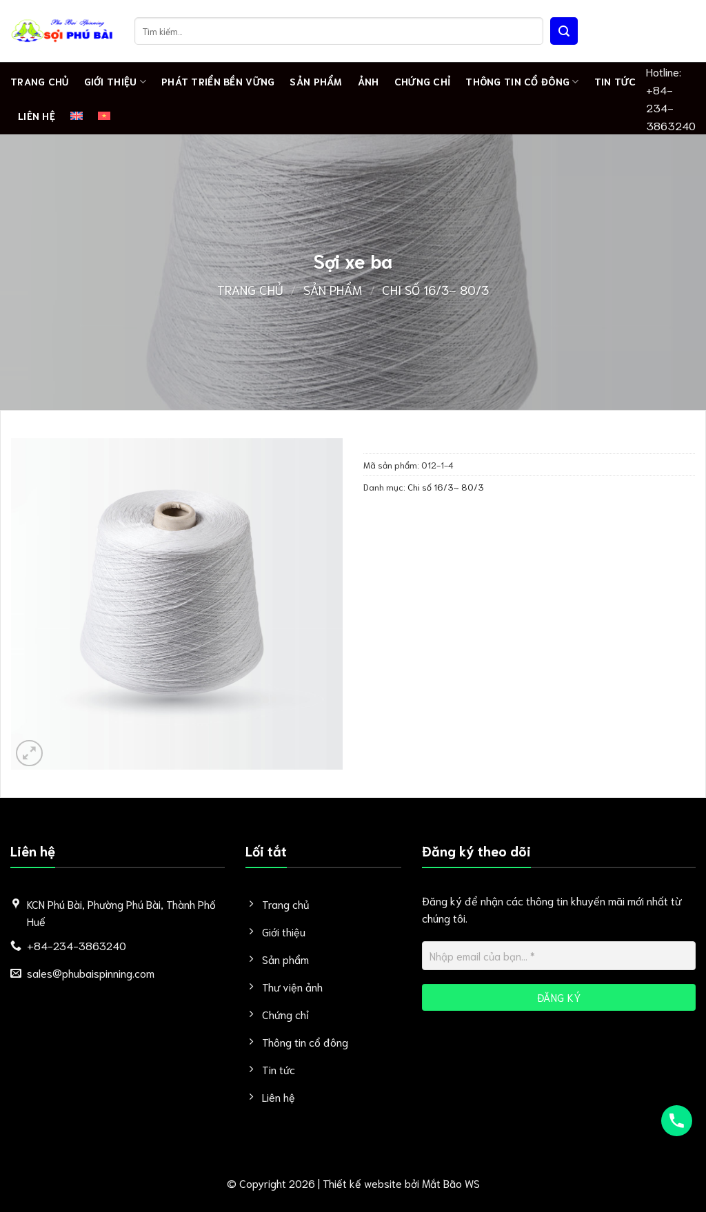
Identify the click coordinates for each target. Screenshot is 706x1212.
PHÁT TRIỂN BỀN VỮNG (217, 81)
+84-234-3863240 (671, 107)
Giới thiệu (115, 81)
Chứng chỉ (422, 81)
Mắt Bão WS (451, 1182)
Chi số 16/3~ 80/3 (435, 289)
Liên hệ (36, 115)
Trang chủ (39, 81)
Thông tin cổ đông (521, 81)
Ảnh (368, 81)
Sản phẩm (316, 81)
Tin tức (615, 81)
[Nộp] (564, 31)
